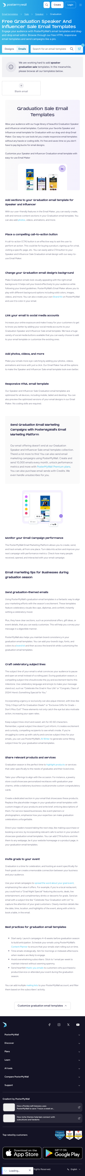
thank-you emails (34, 967)
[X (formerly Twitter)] (68, 1024)
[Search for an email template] (51, 49)
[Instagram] (59, 1024)
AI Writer (45, 738)
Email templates (10, 14)
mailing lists (32, 985)
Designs (9, 48)
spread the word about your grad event (54, 883)
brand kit (20, 645)
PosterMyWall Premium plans (53, 466)
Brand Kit (57, 296)
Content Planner (19, 946)
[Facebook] (49, 1024)
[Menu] (80, 4)
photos (21, 220)
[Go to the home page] (13, 5)
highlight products (55, 764)
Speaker (39, 14)
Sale (26, 14)
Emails (22, 48)
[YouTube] (78, 1024)
